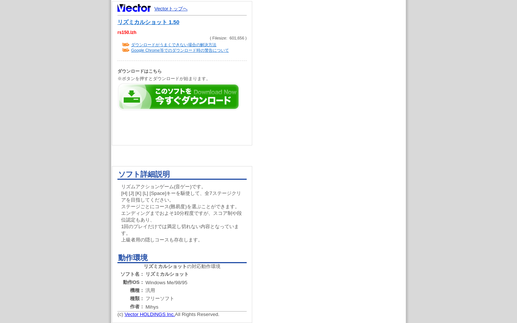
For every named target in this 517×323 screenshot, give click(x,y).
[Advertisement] (335, 140)
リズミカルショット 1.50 (148, 22)
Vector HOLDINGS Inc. (149, 314)
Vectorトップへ (171, 8)
